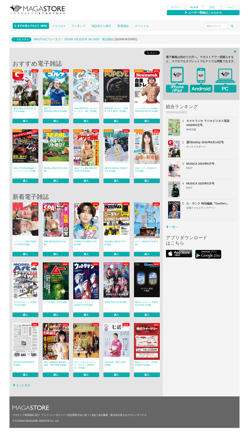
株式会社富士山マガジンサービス (128, 415)
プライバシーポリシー (53, 415)
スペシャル (142, 25)
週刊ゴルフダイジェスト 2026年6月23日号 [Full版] (55, 109)
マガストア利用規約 (23, 415)
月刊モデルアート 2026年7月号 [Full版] (25, 303)
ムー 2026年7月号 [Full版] (55, 302)
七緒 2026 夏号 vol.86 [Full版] (115, 363)
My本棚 (194, 7)
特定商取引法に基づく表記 (81, 415)
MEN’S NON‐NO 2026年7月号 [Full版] (116, 169)
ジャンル (58, 25)
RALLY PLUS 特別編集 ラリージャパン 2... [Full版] (25, 169)
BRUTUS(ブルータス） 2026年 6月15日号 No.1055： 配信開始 (74, 39)
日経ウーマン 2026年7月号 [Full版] (146, 169)
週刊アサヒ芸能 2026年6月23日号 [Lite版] (85, 169)
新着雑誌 (123, 25)
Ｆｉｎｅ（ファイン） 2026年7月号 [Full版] (84, 303)
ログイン (176, 7)
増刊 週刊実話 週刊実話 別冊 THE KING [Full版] (56, 363)
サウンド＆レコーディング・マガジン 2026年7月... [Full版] (85, 365)
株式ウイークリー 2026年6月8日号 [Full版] (146, 363)
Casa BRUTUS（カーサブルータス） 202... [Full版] (86, 109)
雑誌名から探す (101, 25)
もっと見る (21, 385)
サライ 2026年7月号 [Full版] (146, 242)
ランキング (78, 25)
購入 (25, 121)
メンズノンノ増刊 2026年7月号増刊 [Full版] (25, 242)
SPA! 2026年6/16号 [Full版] (55, 242)
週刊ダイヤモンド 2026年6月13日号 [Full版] (146, 303)
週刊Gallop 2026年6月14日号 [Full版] (25, 109)
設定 (212, 7)
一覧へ (172, 227)
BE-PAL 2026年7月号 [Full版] (55, 169)
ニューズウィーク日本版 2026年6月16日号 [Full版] (146, 109)
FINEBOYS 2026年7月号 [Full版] (85, 242)
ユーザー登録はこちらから (203, 12)
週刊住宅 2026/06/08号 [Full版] (24, 363)
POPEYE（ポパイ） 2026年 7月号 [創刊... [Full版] (116, 109)
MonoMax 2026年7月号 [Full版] (115, 242)
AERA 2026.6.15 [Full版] (115, 302)
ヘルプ (230, 7)
